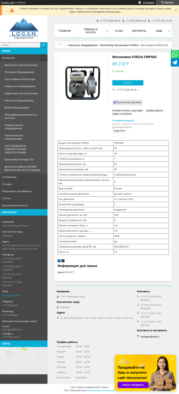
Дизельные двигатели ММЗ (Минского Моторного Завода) (22, 168)
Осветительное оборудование (14, 137)
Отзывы (7, 184)
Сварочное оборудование (20, 86)
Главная (64, 30)
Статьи (6, 198)
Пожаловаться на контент (102, 390)
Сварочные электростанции (21, 93)
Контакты (139, 30)
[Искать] (43, 45)
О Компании (9, 177)
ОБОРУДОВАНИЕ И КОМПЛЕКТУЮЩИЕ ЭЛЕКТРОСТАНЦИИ (15, 149)
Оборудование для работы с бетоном (21, 116)
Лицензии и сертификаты (17, 191)
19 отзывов (148, 2)
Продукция (8, 57)
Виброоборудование (17, 107)
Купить (128, 82)
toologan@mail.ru (12, 295)
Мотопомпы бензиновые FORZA (119, 45)
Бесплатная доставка (129, 102)
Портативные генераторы (20, 79)
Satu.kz (105, 387)
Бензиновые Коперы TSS (19, 159)
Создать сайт (7, 2)
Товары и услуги (91, 31)
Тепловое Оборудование (19, 72)
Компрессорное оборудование (14, 126)
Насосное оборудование (19, 100)
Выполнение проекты (15, 205)
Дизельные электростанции (21, 65)
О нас (119, 30)
